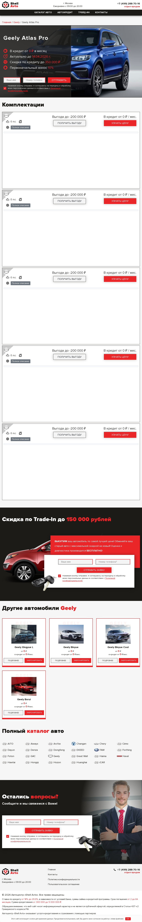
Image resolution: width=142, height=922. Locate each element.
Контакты (101, 12)
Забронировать (34, 660)
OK (128, 919)
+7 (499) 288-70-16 (128, 3)
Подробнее (13, 660)
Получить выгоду (70, 123)
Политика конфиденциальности (64, 879)
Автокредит (65, 12)
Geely (16, 22)
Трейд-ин (84, 12)
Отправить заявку (94, 570)
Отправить (59, 80)
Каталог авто (43, 12)
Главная (6, 22)
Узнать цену (120, 123)
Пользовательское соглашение (63, 884)
